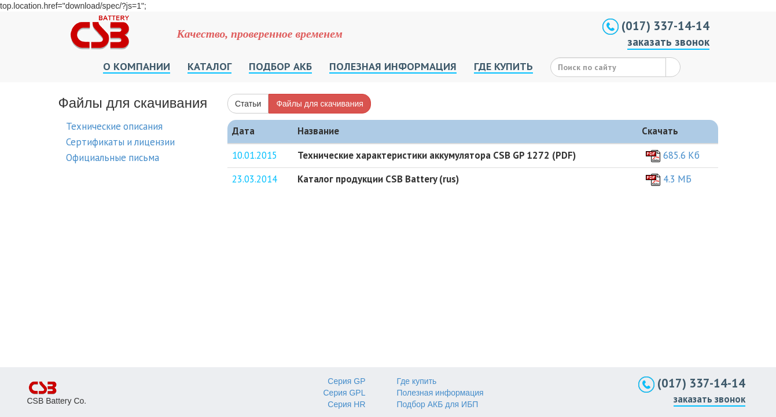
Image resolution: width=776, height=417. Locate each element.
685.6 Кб (681, 155)
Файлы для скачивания (319, 103)
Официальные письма (112, 157)
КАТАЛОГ (209, 66)
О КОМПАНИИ (136, 66)
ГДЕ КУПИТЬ (503, 66)
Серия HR (346, 404)
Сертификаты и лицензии (120, 142)
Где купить (417, 381)
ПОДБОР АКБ (280, 66)
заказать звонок (668, 42)
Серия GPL (344, 392)
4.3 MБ (677, 179)
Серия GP (346, 381)
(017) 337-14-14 (655, 26)
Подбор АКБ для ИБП (438, 404)
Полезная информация (440, 392)
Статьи (248, 103)
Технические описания (114, 126)
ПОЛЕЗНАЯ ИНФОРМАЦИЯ (393, 66)
